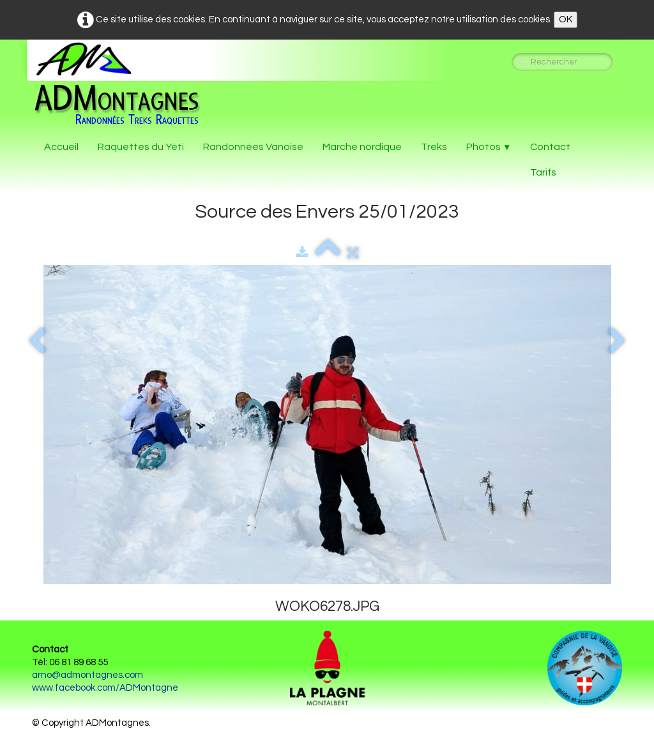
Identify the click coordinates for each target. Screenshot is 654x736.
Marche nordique (362, 147)
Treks (434, 147)
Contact (550, 147)
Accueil (61, 147)
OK (565, 19)
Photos (488, 147)
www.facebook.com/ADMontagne (105, 688)
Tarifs (543, 172)
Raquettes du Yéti (141, 147)
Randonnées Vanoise (253, 147)
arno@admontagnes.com (87, 675)
